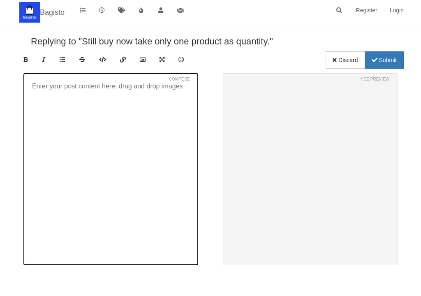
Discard (345, 60)
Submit (384, 60)
